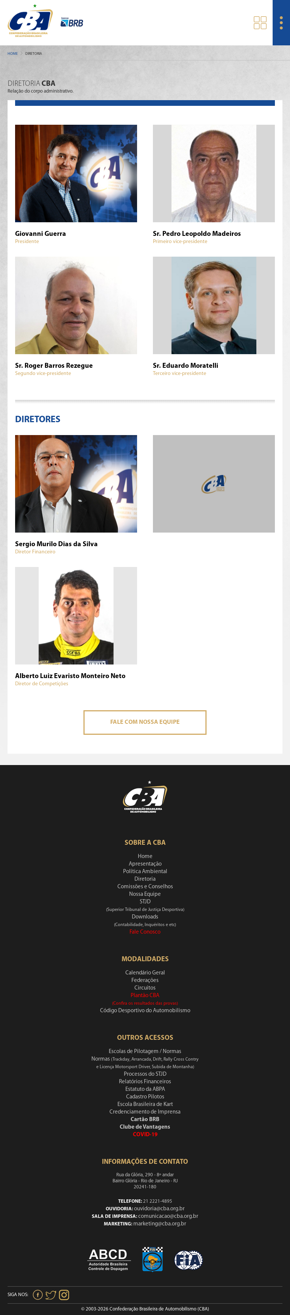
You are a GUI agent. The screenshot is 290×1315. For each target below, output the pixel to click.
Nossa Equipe (145, 894)
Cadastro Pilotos (145, 1097)
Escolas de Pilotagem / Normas (145, 1052)
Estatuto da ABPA (145, 1089)
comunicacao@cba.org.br (168, 1216)
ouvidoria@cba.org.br (159, 1209)
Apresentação (145, 864)
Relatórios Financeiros (145, 1082)
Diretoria (145, 879)
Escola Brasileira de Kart (145, 1104)
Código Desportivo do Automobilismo (145, 1011)
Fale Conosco (145, 932)
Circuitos (145, 988)
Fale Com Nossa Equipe (145, 722)
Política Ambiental (145, 872)
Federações (145, 981)
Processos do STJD (145, 1074)
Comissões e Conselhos (145, 887)
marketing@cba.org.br (159, 1224)
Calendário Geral (145, 973)
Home (13, 54)
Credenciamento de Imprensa (145, 1112)
